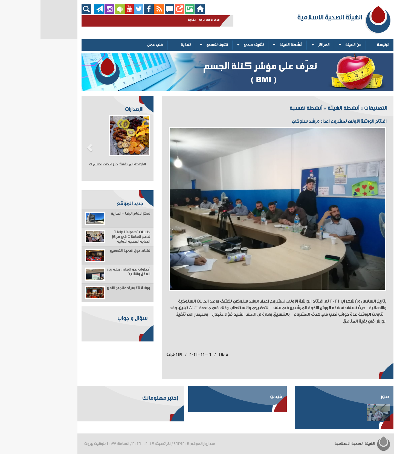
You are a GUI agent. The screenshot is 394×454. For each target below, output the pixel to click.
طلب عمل (115, 44)
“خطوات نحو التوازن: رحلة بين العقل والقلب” (88, 271)
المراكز (283, 44)
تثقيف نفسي (176, 44)
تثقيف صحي (213, 44)
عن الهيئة (313, 44)
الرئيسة (342, 44)
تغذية (145, 44)
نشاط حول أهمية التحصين (89, 251)
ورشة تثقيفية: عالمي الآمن (88, 288)
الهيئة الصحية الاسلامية (322, 443)
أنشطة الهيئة (250, 44)
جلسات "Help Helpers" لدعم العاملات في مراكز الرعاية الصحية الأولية (90, 237)
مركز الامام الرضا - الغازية (90, 213)
